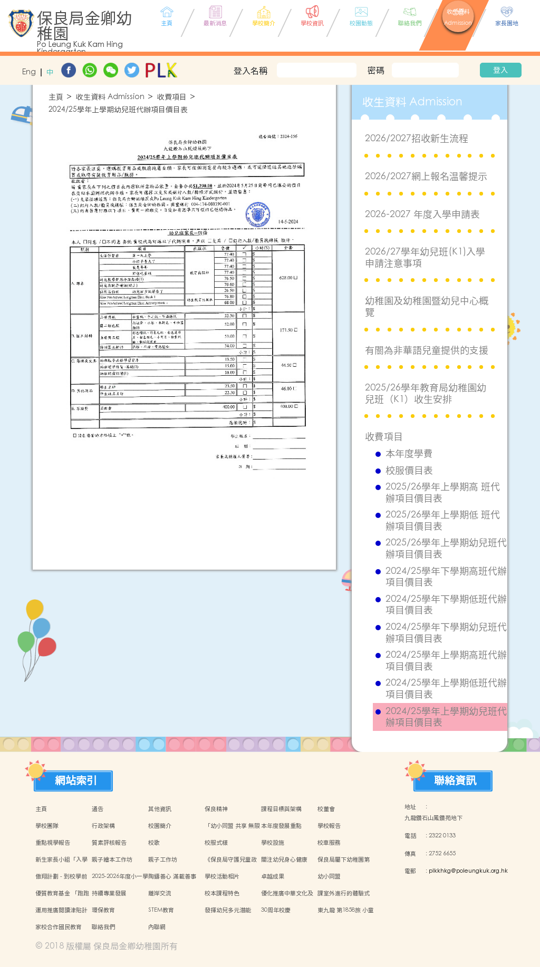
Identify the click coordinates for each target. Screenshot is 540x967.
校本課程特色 (222, 893)
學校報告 (329, 826)
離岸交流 (159, 893)
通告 (97, 809)
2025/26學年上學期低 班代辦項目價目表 (442, 520)
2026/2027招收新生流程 (416, 138)
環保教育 (103, 910)
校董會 (326, 809)
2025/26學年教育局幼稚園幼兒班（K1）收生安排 (425, 393)
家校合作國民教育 (58, 927)
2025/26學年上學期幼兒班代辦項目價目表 (446, 548)
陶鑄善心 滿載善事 (172, 876)
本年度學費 (409, 454)
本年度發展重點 (281, 826)
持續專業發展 (109, 893)
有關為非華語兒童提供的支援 (426, 350)
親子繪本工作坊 (112, 859)
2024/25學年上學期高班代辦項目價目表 (446, 660)
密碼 (376, 70)
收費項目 (172, 97)
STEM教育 (161, 910)
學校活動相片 (222, 876)
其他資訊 (159, 809)
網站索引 (76, 780)
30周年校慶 (276, 910)
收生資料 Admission (110, 97)
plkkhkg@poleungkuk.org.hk (468, 871)
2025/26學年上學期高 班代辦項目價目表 (442, 492)
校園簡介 (159, 826)
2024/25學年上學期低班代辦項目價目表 (446, 688)
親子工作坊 (162, 859)
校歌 (154, 842)
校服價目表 (409, 470)
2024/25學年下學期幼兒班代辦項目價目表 (446, 632)
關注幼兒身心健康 (284, 859)
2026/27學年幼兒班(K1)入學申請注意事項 (425, 257)
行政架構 (103, 826)
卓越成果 (272, 876)
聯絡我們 (103, 927)
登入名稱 (250, 70)
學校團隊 (47, 826)
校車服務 (329, 842)
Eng (29, 72)
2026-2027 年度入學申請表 (422, 214)
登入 (500, 70)
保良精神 (216, 809)
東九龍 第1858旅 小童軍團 (345, 916)
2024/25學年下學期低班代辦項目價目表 (446, 604)
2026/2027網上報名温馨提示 (426, 176)
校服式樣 (216, 842)
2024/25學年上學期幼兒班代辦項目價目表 (118, 109)
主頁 (56, 97)
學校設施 (272, 842)
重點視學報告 (52, 842)
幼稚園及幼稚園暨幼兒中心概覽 (426, 306)
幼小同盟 (329, 876)
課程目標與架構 (281, 809)
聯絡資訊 (455, 780)
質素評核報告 (109, 842)
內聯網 (157, 927)
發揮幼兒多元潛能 (228, 910)
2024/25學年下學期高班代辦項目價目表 (446, 576)
